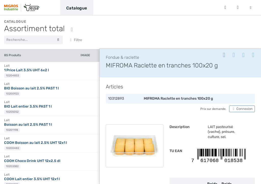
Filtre (75, 40)
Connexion (242, 109)
